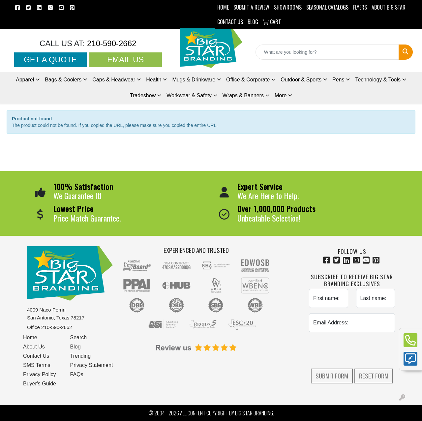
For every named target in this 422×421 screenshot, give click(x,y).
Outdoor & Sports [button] (301, 79)
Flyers (360, 7)
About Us (34, 346)
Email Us (125, 59)
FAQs (76, 374)
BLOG (253, 22)
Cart (272, 22)
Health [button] (153, 79)
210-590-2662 (110, 43)
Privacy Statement (91, 365)
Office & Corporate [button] (248, 79)
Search (78, 337)
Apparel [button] (25, 79)
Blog (75, 346)
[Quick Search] (327, 52)
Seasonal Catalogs (327, 7)
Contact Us (36, 356)
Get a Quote (50, 59)
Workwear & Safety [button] (189, 95)
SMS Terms (36, 365)
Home (30, 337)
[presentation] (359, 350)
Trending (80, 356)
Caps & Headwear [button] (113, 79)
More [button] (280, 95)
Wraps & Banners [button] (243, 95)
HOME (223, 7)
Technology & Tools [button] (378, 79)
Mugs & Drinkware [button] (193, 79)
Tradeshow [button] (143, 95)
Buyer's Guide (39, 383)
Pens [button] (338, 79)
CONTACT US (230, 22)
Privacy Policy (39, 374)
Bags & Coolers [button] (63, 79)
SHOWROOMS (288, 7)
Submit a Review (251, 7)
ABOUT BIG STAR (389, 7)
